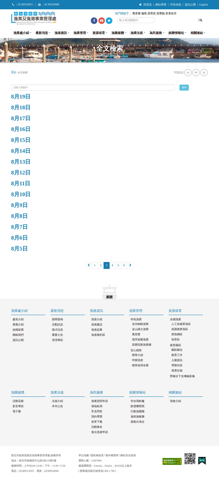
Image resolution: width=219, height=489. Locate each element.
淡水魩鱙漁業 (140, 324)
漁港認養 (96, 329)
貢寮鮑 (161, 13)
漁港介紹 (96, 319)
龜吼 (144, 13)
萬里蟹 (136, 13)
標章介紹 (137, 355)
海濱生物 (176, 370)
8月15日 (21, 140)
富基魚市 (171, 13)
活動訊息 (57, 324)
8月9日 (19, 205)
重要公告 (57, 334)
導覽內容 (176, 365)
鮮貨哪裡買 (137, 406)
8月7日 (19, 227)
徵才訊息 (57, 329)
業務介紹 (18, 324)
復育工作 (176, 355)
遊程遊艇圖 (137, 416)
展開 (109, 297)
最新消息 (42, 33)
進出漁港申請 (99, 432)
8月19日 (21, 96)
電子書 (17, 411)
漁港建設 (96, 324)
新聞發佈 (57, 319)
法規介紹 (57, 401)
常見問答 (96, 411)
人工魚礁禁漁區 (181, 324)
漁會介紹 (175, 401)
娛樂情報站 (176, 33)
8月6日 (19, 238)
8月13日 (21, 162)
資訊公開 (190, 4)
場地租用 (96, 406)
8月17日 (21, 118)
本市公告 (57, 406)
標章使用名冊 (140, 365)
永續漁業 (175, 319)
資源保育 (99, 33)
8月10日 (21, 194)
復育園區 (175, 345)
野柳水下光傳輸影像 (182, 376)
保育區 (152, 13)
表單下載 (96, 421)
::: (133, 3)
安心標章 (136, 350)
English (203, 4)
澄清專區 (57, 340)
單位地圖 (84, 455)
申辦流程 (137, 360)
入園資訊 (176, 360)
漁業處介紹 (21, 33)
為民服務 (155, 33)
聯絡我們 (18, 334)
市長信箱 (175, 4)
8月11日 (20, 183)
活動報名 (96, 426)
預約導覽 (96, 416)
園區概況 (176, 349)
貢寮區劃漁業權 (141, 344)
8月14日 (21, 151)
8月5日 (19, 248)
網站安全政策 (128, 455)
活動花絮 (18, 401)
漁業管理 (80, 33)
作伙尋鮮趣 (137, 401)
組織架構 (18, 329)
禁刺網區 (176, 334)
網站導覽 (160, 4)
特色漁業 (136, 319)
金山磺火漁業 (140, 329)
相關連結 (197, 33)
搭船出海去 (137, 421)
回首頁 (145, 4)
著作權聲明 (112, 455)
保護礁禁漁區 (179, 329)
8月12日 (21, 172)
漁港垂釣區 (98, 334)
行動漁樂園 (137, 411)
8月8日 (19, 216)
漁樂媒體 (117, 33)
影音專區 (18, 406)
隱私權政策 (97, 455)
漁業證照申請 (99, 401)
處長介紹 (18, 319)
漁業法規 (136, 33)
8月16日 (21, 129)
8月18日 (21, 107)
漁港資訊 (61, 33)
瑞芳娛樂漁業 (140, 339)
